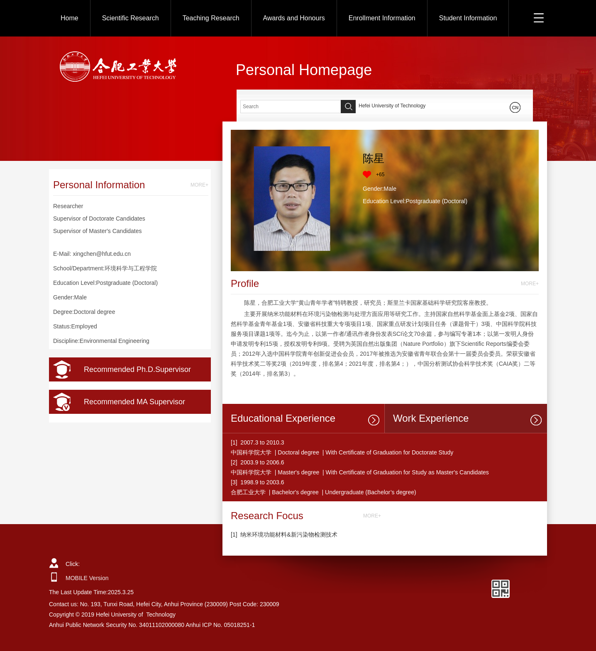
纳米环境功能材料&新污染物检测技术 (288, 534)
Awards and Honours (294, 18)
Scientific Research (130, 18)
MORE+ (199, 185)
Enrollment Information (382, 18)
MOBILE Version (87, 578)
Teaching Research (211, 18)
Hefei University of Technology (392, 106)
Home (69, 18)
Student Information (468, 18)
